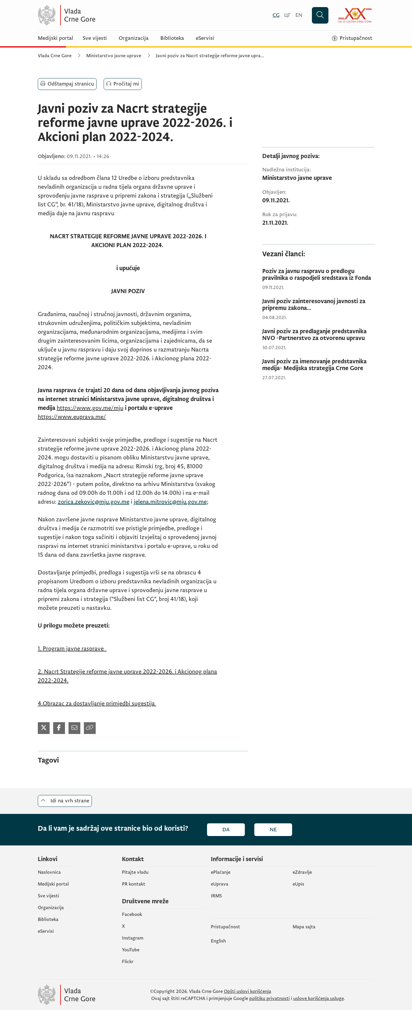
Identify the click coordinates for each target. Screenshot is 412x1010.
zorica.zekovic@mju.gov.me (93, 501)
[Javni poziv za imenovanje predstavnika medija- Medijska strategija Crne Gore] (318, 365)
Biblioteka (172, 38)
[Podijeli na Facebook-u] (59, 728)
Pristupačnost (225, 927)
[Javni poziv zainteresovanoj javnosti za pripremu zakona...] (318, 305)
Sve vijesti (95, 38)
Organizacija (134, 38)
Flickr (127, 962)
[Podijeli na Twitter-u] (44, 728)
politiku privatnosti (269, 998)
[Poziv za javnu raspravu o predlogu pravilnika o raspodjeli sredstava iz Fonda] (318, 275)
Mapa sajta (304, 927)
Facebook (132, 914)
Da (225, 830)
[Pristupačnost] (352, 38)
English (218, 941)
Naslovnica (49, 872)
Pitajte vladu (135, 872)
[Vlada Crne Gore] (95, 15)
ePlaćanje (220, 872)
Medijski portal (55, 38)
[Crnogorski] (276, 15)
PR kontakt (133, 884)
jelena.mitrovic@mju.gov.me (170, 501)
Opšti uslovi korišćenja (247, 991)
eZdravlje (302, 872)
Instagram (133, 938)
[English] (298, 15)
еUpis (298, 884)
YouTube (130, 950)
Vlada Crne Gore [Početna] (54, 56)
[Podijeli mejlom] (74, 728)
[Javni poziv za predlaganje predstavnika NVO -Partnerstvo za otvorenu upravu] (318, 335)
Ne (273, 830)
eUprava (219, 884)
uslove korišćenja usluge (318, 998)
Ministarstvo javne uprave (113, 56)
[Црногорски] (287, 15)
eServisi (205, 38)
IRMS (216, 896)
